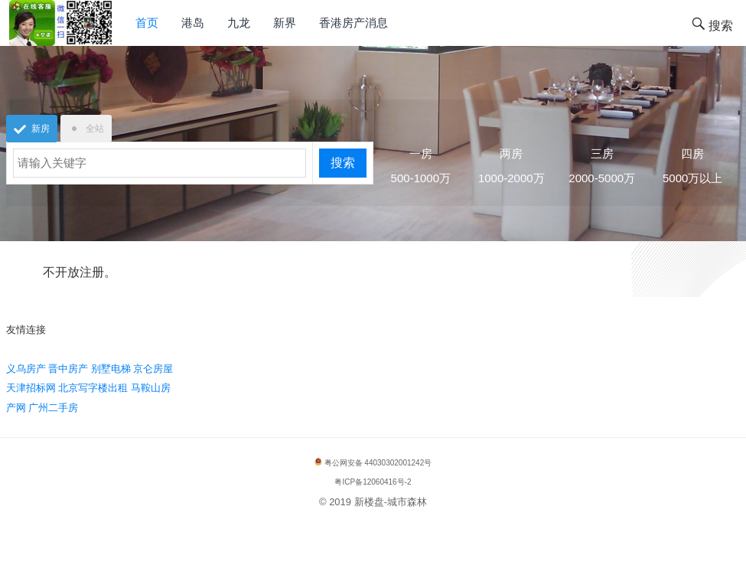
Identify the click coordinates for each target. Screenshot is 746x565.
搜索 (343, 162)
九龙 (238, 22)
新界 (284, 22)
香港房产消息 (353, 22)
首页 (146, 22)
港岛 (192, 22)
